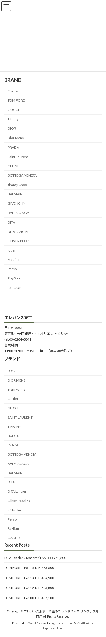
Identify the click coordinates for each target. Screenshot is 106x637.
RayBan (14, 278)
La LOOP (14, 287)
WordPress (36, 623)
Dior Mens (16, 138)
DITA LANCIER (19, 231)
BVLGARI (14, 436)
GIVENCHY (16, 203)
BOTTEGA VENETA (22, 175)
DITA (11, 222)
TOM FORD (16, 100)
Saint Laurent (18, 156)
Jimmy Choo (17, 185)
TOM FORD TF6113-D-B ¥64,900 (29, 577)
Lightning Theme (62, 623)
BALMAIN (15, 194)
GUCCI (13, 110)
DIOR (12, 128)
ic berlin (14, 250)
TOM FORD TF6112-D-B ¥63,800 (29, 588)
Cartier (13, 91)
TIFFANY (14, 426)
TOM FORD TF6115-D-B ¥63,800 (29, 568)
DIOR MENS (16, 380)
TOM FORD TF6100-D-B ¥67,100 (29, 598)
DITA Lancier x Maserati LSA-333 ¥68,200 (35, 557)
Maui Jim (14, 259)
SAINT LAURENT (20, 417)
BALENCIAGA (18, 213)
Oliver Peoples (19, 501)
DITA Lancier (17, 491)
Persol (13, 269)
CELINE (13, 166)
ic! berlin (14, 510)
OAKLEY (14, 538)
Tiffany (13, 119)
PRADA (13, 147)
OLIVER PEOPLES (21, 241)
